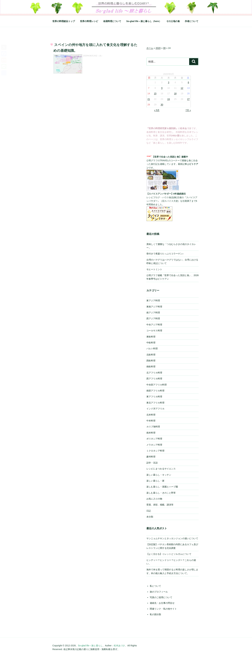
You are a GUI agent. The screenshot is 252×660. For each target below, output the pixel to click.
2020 (158, 48)
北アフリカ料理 (154, 372)
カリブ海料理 (153, 426)
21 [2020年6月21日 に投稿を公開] (149, 99)
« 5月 (156, 110)
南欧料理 (150, 366)
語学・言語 (152, 462)
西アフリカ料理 (154, 378)
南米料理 (150, 432)
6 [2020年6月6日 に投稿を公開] (188, 82)
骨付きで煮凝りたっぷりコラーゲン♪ (165, 253)
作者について (191, 21)
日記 (148, 510)
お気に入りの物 (154, 498)
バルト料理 (152, 348)
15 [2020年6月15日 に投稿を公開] (155, 93)
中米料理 (150, 420)
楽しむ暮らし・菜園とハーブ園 (162, 486)
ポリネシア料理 (154, 438)
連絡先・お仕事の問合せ (162, 603)
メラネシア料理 (154, 444)
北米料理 (150, 414)
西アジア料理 (153, 318)
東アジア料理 (153, 300)
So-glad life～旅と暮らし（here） (143, 21)
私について (155, 586)
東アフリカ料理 (154, 396)
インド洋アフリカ (155, 408)
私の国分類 (155, 614)
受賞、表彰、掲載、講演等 (159, 504)
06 (164, 48)
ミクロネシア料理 (155, 450)
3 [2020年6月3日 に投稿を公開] (168, 82)
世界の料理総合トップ (63, 21)
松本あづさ (119, 645)
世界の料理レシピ (89, 21)
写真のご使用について (161, 597)
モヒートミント (154, 269)
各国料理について (112, 21)
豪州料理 (150, 456)
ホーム (149, 48)
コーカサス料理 (154, 330)
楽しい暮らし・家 (155, 480)
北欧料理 (150, 354)
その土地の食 (173, 21)
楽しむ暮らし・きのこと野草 (161, 493)
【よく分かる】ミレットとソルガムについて (168, 554)
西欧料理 (150, 360)
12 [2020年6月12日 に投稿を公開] (182, 88)
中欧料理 (150, 342)
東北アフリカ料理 (155, 402)
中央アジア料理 (154, 324)
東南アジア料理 (154, 306)
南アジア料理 (153, 312)
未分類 (149, 516)
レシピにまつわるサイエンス (161, 468)
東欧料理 (150, 336)
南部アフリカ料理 (155, 390)
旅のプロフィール (159, 591)
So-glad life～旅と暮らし (90, 645)
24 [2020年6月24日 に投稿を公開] (168, 99)
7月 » (188, 110)
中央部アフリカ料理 (156, 384)
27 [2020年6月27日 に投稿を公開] (188, 99)
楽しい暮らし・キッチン (158, 475)
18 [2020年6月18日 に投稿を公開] (175, 93)
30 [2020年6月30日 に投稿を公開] (162, 104)
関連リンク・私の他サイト (163, 608)
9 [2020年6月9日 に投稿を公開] (161, 88)
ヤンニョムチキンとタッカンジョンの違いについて (172, 538)
